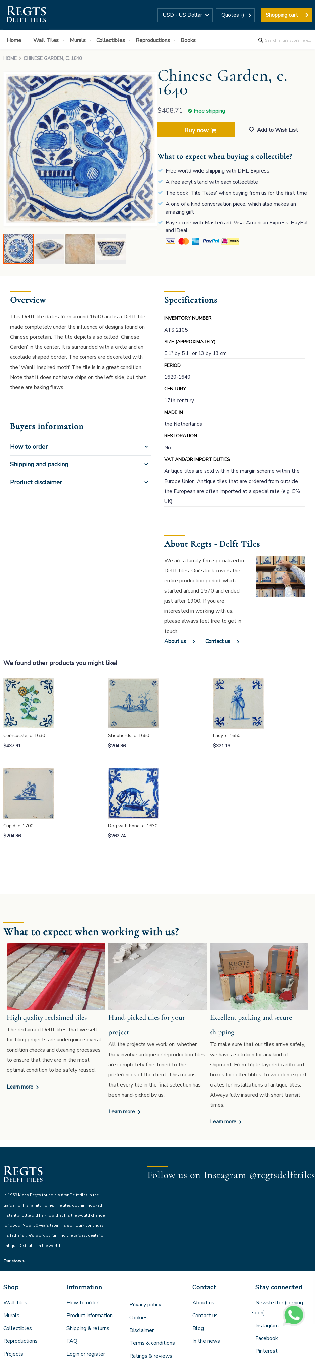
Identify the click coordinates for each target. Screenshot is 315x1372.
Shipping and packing (39, 464)
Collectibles (17, 1328)
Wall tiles (15, 1302)
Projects (13, 1354)
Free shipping (209, 111)
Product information (89, 1315)
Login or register (85, 1354)
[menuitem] (15, 40)
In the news (206, 1341)
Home (10, 58)
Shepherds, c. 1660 (128, 735)
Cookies (138, 1317)
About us (175, 641)
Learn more (21, 1087)
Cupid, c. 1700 (18, 826)
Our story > (14, 1261)
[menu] (157, 39)
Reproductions (20, 1341)
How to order (29, 447)
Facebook (266, 1338)
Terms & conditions (152, 1343)
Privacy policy (145, 1304)
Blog (198, 1328)
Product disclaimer (36, 482)
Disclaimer (141, 1330)
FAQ (71, 1341)
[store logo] (26, 15)
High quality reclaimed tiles (47, 1017)
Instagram (267, 1325)
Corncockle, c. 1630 (24, 735)
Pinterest (266, 1351)
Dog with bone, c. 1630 (133, 826)
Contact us (217, 641)
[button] (185, 15)
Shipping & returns (87, 1328)
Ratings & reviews (150, 1356)
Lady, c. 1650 (226, 735)
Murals (11, 1315)
